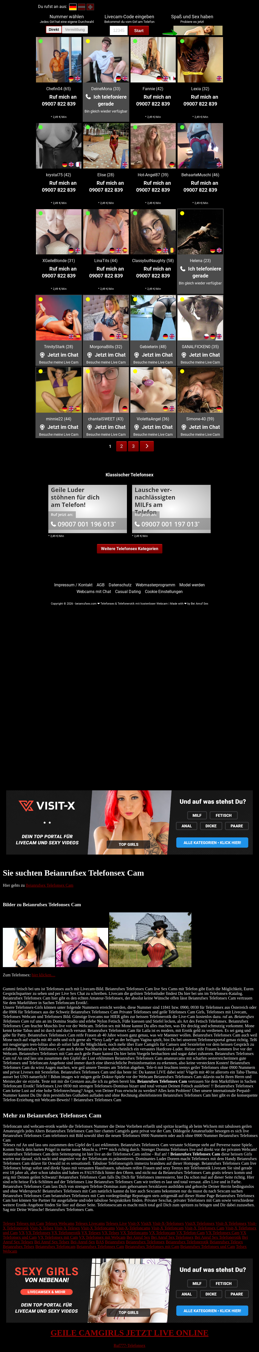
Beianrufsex (115, 1242)
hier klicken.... (43, 975)
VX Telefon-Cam (190, 1232)
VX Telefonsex (38, 1232)
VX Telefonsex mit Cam (58, 1237)
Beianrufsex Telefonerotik (187, 1242)
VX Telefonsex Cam (222, 1232)
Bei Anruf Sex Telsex (52, 1242)
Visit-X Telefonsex (231, 1223)
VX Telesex (91, 1232)
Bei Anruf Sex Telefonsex (172, 1237)
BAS (100, 1242)
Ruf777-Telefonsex (129, 1345)
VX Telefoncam (162, 1232)
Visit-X (134, 1223)
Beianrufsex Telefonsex (145, 1242)
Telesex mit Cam (30, 1223)
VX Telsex (110, 1232)
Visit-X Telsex (41, 1228)
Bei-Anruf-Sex (82, 1242)
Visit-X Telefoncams (98, 1228)
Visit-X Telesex (67, 1228)
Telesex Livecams (90, 1223)
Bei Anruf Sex (138, 1237)
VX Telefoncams (134, 1232)
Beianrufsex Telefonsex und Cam (207, 1246)
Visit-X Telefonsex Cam (204, 1228)
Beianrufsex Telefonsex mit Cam (152, 1246)
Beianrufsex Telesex (226, 1242)
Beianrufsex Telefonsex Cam (49, 885)
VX (22, 1232)
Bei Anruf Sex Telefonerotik (218, 1237)
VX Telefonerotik (65, 1232)
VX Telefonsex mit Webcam (102, 1237)
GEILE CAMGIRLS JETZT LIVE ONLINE (130, 1332)
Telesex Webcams (59, 1223)
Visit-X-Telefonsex (168, 1223)
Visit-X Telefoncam (167, 1228)
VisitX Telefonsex (200, 1223)
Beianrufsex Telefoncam (55, 1246)
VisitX (146, 1223)
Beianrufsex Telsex (18, 1246)
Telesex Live (116, 1223)
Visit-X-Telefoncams (133, 1228)
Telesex (9, 1223)
